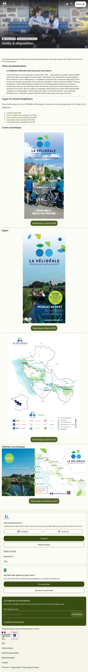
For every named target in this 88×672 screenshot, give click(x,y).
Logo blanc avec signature (17, 119)
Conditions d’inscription (14, 622)
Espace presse (7, 648)
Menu (78, 4)
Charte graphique (13, 113)
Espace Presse (10, 551)
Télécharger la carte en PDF (44, 223)
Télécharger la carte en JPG (44, 439)
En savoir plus (44, 584)
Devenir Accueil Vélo (44, 590)
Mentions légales (8, 657)
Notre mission (44, 545)
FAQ (5, 561)
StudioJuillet (15, 667)
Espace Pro (8, 556)
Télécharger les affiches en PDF (44, 501)
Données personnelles (10, 653)
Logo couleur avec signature (18, 115)
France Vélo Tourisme (31, 667)
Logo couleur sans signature (18, 117)
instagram (25, 532)
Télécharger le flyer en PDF (44, 328)
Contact (44, 538)
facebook (65, 532)
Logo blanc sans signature (17, 122)
